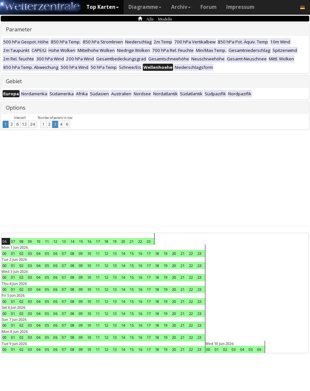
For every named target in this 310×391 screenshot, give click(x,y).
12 (24, 124)
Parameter (19, 29)
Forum (208, 7)
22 (140, 241)
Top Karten (102, 7)
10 (38, 241)
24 (32, 124)
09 (30, 241)
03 (30, 253)
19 (115, 241)
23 (149, 241)
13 (64, 241)
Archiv (181, 7)
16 (89, 241)
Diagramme (144, 7)
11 (47, 241)
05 (47, 253)
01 (13, 253)
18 (106, 241)
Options (15, 107)
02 (21, 253)
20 (123, 241)
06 (5, 241)
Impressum (240, 7)
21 (132, 241)
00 (5, 253)
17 (98, 241)
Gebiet (14, 81)
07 (13, 241)
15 (81, 241)
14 (72, 241)
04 (38, 253)
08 (21, 241)
